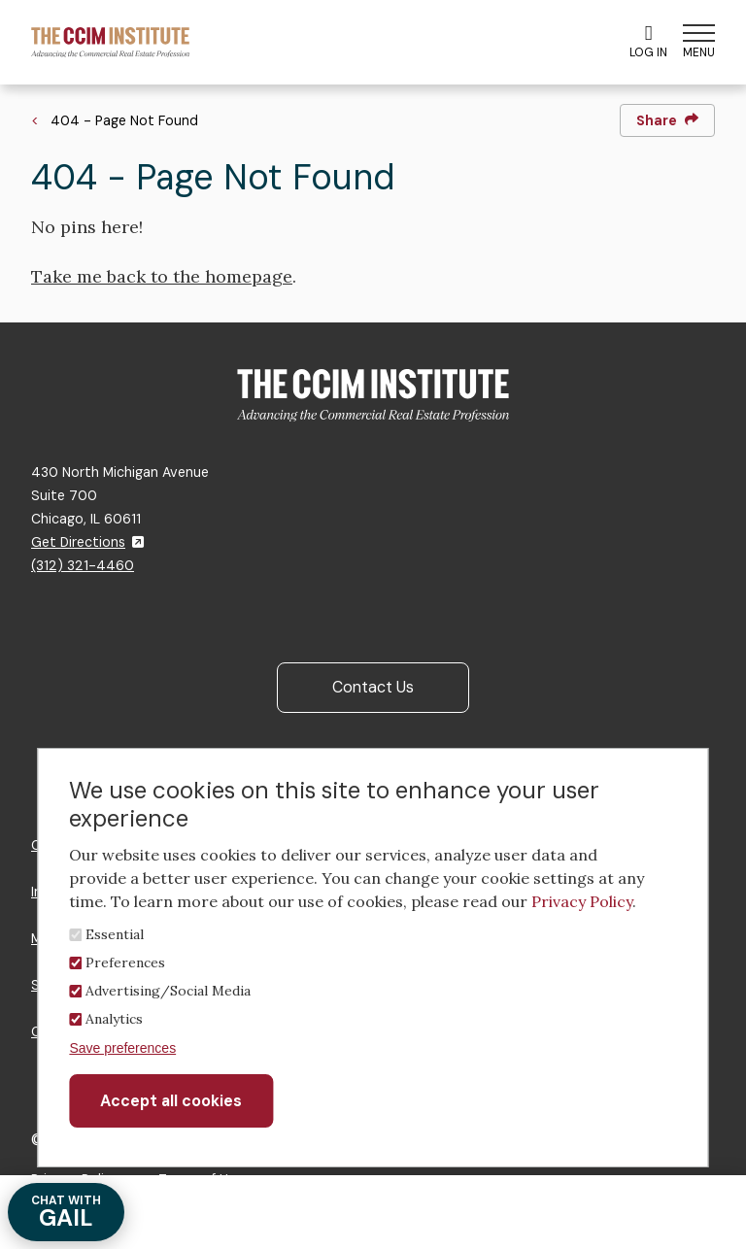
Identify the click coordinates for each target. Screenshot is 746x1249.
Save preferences (122, 1048)
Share (667, 120)
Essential (114, 934)
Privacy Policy (581, 901)
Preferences (125, 962)
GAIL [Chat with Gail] (66, 1212)
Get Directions (87, 542)
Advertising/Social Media (168, 990)
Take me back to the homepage (161, 276)
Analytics (114, 1019)
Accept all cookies (171, 1101)
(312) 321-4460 (82, 565)
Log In (648, 41)
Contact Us (373, 687)
